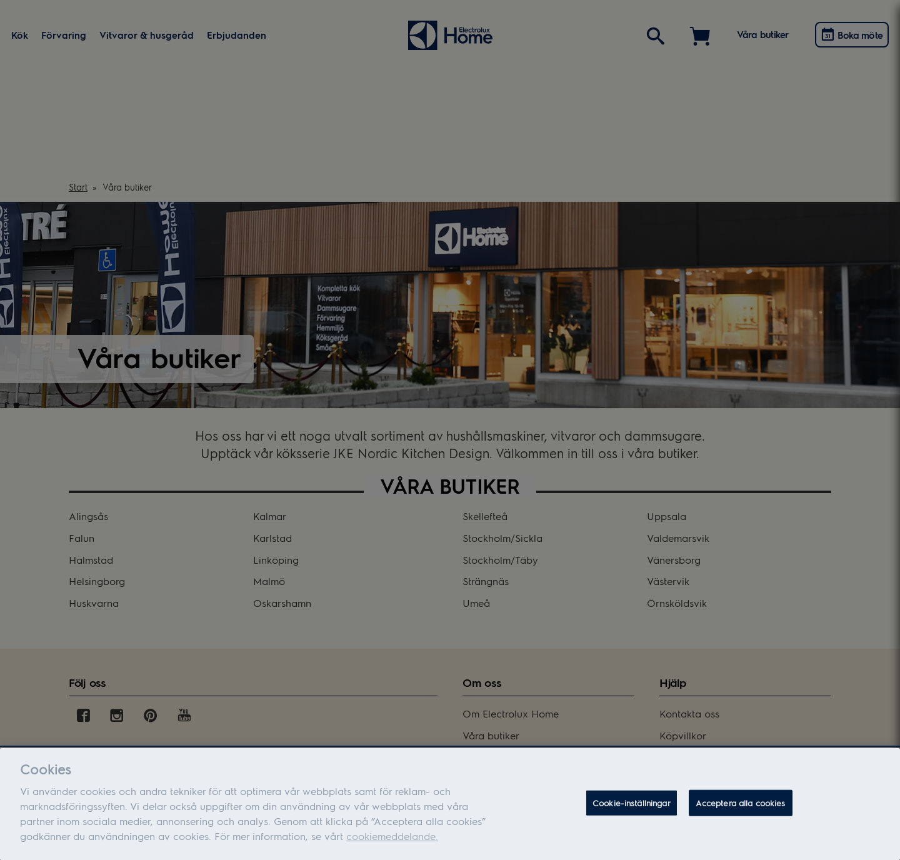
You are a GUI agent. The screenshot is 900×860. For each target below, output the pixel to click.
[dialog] (450, 804)
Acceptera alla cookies (741, 803)
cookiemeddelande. (392, 835)
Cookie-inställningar (631, 803)
